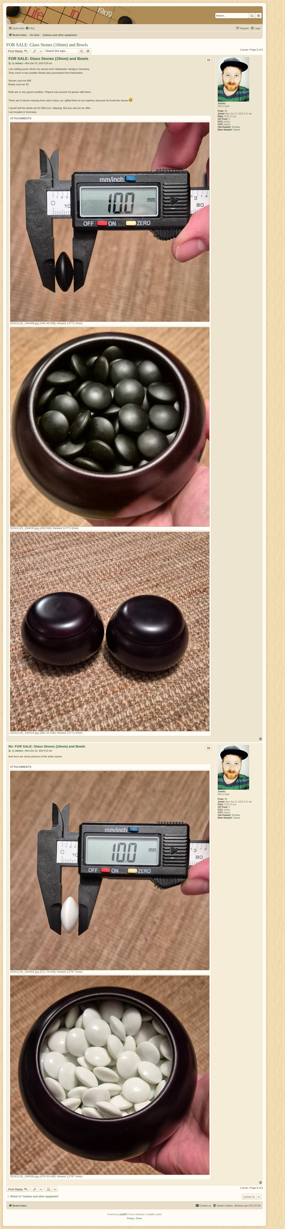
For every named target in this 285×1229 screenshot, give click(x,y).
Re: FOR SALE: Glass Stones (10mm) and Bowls (46, 746)
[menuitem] (29, 28)
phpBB (123, 1214)
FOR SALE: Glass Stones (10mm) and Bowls (47, 44)
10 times (236, 127)
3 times (236, 129)
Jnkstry (222, 103)
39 (226, 111)
